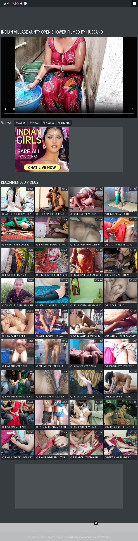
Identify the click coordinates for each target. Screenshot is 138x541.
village (48, 122)
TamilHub (14, 3)
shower (64, 122)
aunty (20, 122)
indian (34, 122)
